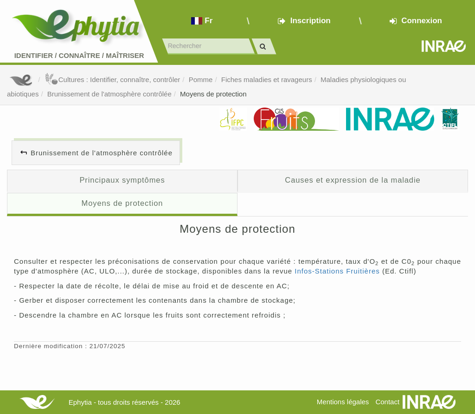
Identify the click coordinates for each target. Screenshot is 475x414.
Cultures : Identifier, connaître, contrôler (112, 79)
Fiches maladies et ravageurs (266, 79)
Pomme (201, 79)
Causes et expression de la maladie (352, 180)
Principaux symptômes (122, 180)
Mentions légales (343, 402)
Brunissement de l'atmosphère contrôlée (109, 94)
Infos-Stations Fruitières (337, 271)
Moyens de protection (213, 94)
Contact (387, 402)
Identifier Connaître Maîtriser (79, 55)
